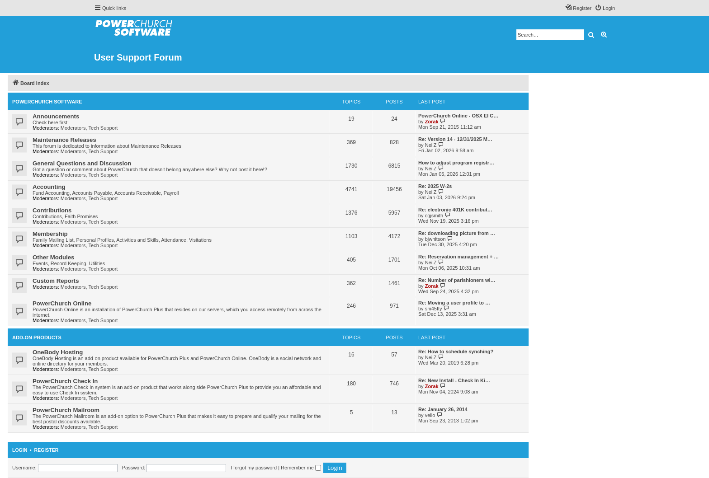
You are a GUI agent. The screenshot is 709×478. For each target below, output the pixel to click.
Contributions (52, 210)
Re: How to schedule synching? (455, 351)
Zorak (432, 121)
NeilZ (431, 145)
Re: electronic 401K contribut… (455, 209)
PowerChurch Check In (65, 381)
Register (46, 450)
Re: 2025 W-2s (435, 186)
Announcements (56, 116)
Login (19, 450)
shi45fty (433, 308)
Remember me (301, 467)
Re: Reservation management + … (458, 256)
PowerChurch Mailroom (66, 410)
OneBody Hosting (58, 352)
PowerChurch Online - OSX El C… (458, 115)
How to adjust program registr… (456, 162)
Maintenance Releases (64, 139)
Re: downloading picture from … (456, 233)
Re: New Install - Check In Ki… (454, 380)
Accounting (49, 186)
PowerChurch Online (62, 303)
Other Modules (53, 257)
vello (430, 415)
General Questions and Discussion (82, 163)
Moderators (73, 128)
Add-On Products (36, 337)
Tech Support (103, 128)
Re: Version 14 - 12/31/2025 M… (455, 139)
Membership (50, 233)
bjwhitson (435, 239)
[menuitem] (605, 8)
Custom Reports (56, 280)
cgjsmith (434, 215)
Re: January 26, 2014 (443, 409)
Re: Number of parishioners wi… (457, 280)
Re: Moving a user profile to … (454, 302)
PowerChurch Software (47, 101)
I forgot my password (254, 467)
